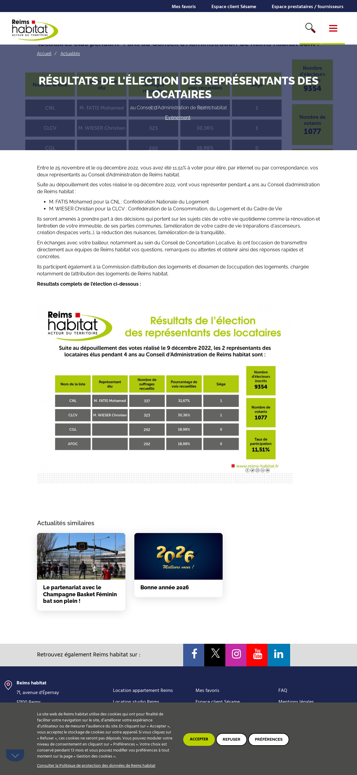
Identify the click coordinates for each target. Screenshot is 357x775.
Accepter (199, 739)
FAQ (282, 691)
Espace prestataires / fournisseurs (307, 7)
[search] (310, 28)
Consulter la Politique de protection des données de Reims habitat (96, 765)
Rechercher (310, 27)
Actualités (70, 53)
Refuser (231, 739)
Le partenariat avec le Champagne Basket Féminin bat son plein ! (80, 594)
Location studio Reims (136, 702)
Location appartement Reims (143, 691)
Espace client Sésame (233, 7)
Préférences (269, 739)
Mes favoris (184, 7)
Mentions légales (296, 702)
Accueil (44, 53)
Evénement (177, 117)
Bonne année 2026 (164, 587)
